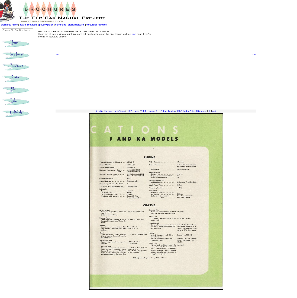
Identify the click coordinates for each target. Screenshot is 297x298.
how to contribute (28, 24)
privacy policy (46, 24)
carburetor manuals (96, 24)
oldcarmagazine (76, 24)
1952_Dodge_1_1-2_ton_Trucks (158, 111)
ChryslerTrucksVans (114, 111)
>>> (254, 54)
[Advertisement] (156, 82)
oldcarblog (60, 24)
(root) (99, 111)
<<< (58, 54)
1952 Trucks (133, 111)
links (133, 34)
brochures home (9, 24)
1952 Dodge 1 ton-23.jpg (189, 111)
